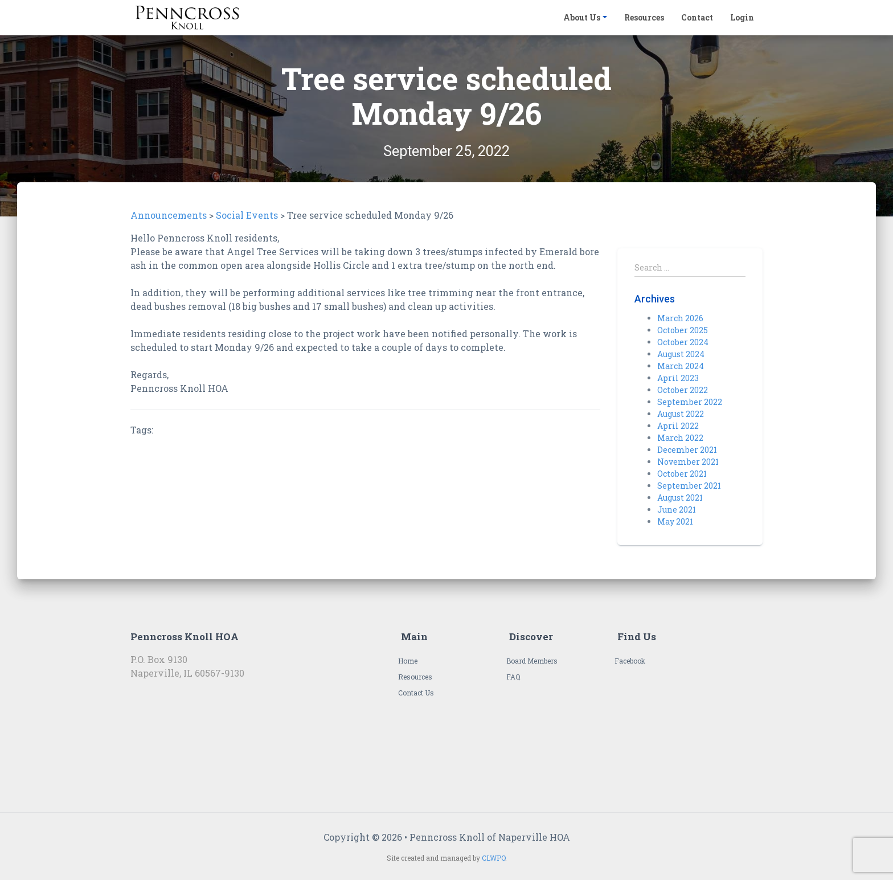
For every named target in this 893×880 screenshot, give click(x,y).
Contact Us (416, 692)
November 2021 (688, 461)
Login (742, 17)
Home (407, 660)
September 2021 (689, 485)
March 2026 (680, 318)
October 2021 (682, 473)
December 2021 (687, 449)
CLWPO (493, 857)
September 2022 (689, 401)
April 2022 (678, 425)
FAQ (513, 676)
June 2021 (676, 509)
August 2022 (680, 413)
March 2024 (680, 366)
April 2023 (678, 378)
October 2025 (682, 330)
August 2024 (680, 354)
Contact (697, 17)
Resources (644, 17)
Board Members (532, 660)
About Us (581, 17)
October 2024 (682, 342)
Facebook (630, 660)
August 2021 (680, 497)
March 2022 (680, 437)
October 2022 (682, 389)
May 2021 (675, 521)
